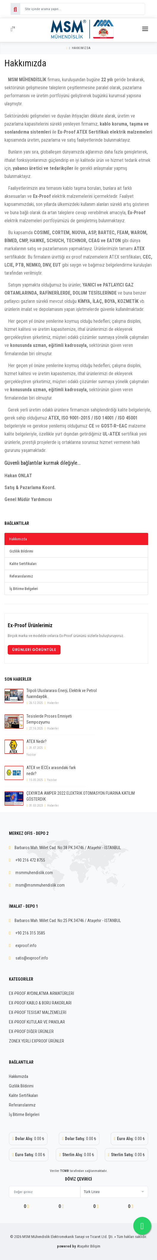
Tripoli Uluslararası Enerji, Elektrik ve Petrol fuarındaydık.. (61, 693)
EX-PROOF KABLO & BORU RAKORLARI (40, 1003)
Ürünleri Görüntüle (34, 649)
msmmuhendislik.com (34, 872)
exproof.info (26, 945)
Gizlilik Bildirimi (21, 551)
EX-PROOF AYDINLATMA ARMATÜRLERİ (41, 993)
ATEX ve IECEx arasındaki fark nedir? (51, 770)
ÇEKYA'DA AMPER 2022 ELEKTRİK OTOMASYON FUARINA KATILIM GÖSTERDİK (80, 796)
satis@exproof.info (31, 958)
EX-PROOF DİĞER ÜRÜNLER (31, 1031)
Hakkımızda (81, 48)
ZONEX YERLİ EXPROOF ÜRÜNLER (36, 1041)
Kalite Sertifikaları (23, 563)
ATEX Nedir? (36, 741)
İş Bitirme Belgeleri (23, 588)
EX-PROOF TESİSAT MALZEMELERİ (37, 1012)
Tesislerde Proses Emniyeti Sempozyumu (49, 719)
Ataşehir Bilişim (88, 1246)
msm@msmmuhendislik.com (40, 885)
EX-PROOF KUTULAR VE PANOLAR (37, 1022)
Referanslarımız (21, 576)
